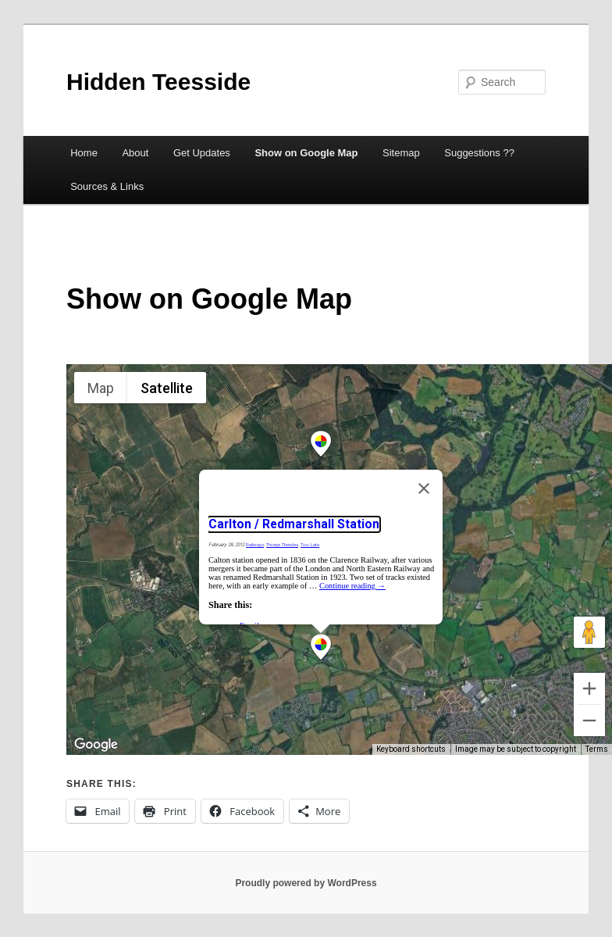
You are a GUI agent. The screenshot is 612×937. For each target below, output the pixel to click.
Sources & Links (107, 186)
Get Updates (201, 153)
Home (84, 153)
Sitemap (401, 153)
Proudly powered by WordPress (305, 883)
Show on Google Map (306, 153)
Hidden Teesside (158, 82)
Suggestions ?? (479, 153)
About (135, 153)
